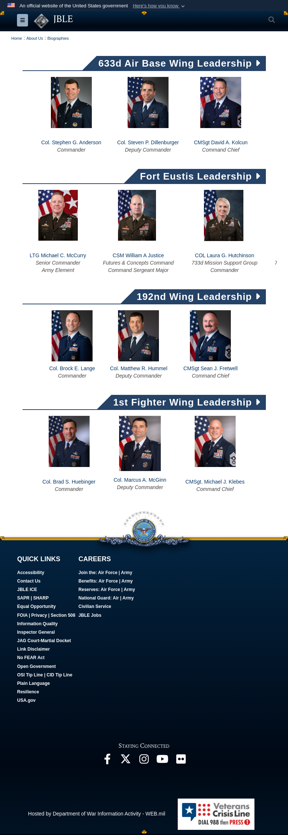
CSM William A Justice (138, 256)
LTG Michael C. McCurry (58, 256)
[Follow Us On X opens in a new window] (126, 762)
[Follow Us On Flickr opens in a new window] (181, 762)
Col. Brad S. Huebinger (69, 482)
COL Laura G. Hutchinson (224, 256)
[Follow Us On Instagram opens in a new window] (144, 762)
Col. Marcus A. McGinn (140, 481)
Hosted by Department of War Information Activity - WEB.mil (96, 814)
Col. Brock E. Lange (72, 369)
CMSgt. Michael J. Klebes (214, 482)
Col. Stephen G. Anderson (71, 143)
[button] (159, 6)
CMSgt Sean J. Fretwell (210, 369)
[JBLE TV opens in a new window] (162, 762)
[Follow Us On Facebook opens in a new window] (107, 762)
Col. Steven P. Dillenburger (148, 143)
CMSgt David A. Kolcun (221, 143)
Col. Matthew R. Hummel (138, 369)
